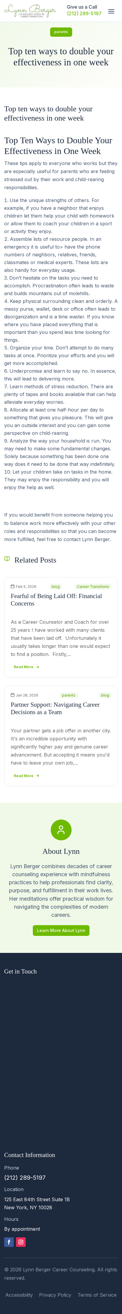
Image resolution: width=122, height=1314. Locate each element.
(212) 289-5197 (84, 13)
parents (61, 32)
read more (23, 667)
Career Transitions (93, 586)
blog (56, 586)
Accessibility (19, 1295)
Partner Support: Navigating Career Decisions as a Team (55, 708)
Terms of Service (97, 1295)
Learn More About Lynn (61, 930)
